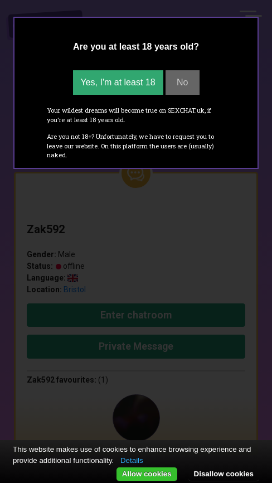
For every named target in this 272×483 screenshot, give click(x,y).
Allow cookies (147, 474)
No (182, 82)
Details (131, 460)
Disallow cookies (224, 474)
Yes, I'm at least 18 (118, 82)
